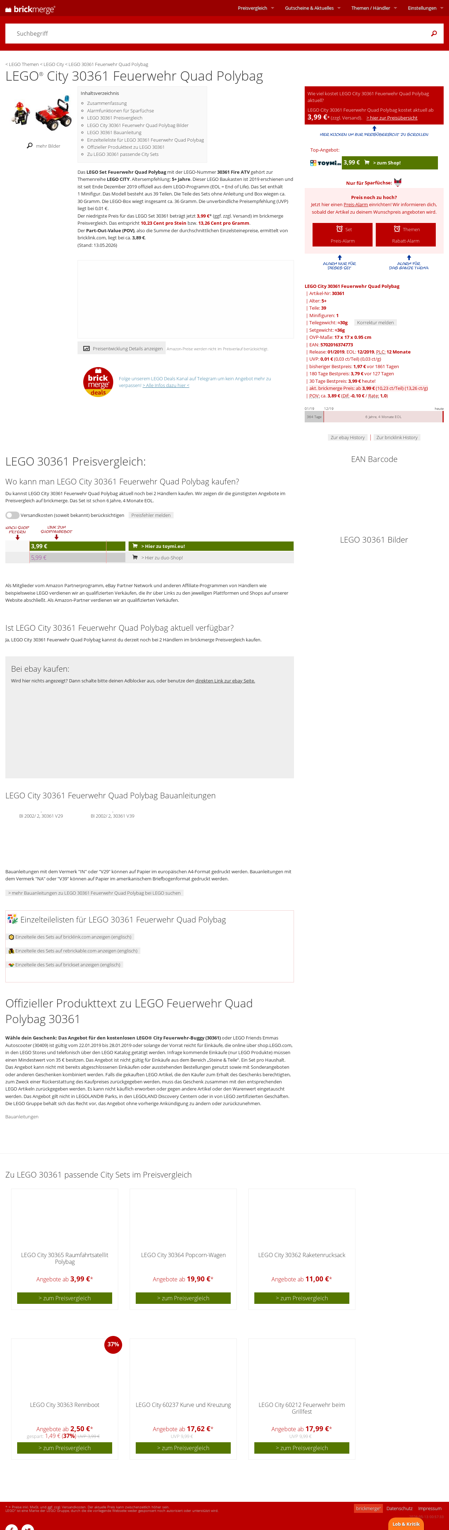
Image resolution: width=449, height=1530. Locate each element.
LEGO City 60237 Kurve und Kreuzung (183, 1405)
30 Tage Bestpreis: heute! (342, 381)
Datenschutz (399, 1508)
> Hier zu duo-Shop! (156, 557)
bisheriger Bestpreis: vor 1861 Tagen (354, 366)
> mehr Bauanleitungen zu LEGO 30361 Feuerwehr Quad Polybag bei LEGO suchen (94, 893)
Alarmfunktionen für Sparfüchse (120, 110)
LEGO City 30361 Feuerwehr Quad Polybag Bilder (138, 125)
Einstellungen (422, 8)
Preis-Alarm (356, 204)
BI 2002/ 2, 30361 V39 (112, 815)
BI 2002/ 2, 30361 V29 (41, 815)
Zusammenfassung (107, 103)
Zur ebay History (348, 437)
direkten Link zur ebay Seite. (225, 680)
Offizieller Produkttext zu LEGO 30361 (126, 147)
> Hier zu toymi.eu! (157, 546)
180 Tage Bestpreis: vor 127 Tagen (351, 373)
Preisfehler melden (151, 515)
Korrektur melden (375, 322)
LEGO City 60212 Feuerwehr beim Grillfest (302, 1408)
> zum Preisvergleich (65, 1298)
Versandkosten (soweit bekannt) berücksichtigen (72, 515)
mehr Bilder (41, 146)
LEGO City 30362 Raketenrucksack (301, 1255)
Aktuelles (309, 8)
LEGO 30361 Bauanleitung (114, 132)
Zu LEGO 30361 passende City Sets (123, 154)
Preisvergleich (252, 8)
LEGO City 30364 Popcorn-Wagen (183, 1255)
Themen (370, 8)
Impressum (429, 1508)
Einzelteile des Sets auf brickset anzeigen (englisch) (64, 964)
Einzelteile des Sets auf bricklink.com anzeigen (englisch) (70, 937)
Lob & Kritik (406, 1524)
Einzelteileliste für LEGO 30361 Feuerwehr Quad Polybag (145, 140)
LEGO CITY (118, 179)
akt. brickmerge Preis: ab (368, 388)
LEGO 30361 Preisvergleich (115, 118)
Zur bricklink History (397, 437)
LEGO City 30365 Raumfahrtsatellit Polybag (64, 1258)
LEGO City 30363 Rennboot (64, 1405)
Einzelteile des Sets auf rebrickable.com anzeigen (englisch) (73, 950)
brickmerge (368, 1508)
